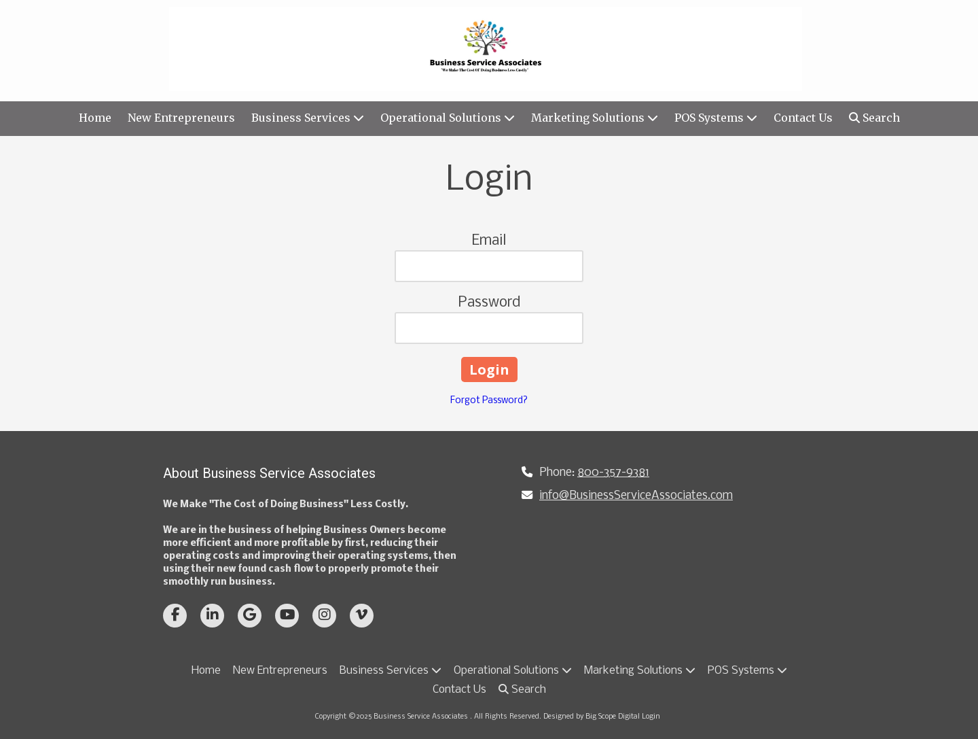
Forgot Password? (489, 401)
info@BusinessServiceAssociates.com (636, 495)
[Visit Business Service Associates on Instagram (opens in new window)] (324, 616)
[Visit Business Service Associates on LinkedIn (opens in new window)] (212, 616)
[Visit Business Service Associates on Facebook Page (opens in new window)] (175, 616)
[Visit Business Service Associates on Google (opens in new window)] (249, 616)
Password (489, 303)
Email (489, 241)
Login (651, 717)
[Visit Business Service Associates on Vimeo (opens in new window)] (362, 616)
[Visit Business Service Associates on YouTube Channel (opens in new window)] (287, 616)
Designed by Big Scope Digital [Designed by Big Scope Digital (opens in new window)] (591, 717)
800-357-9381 (613, 472)
